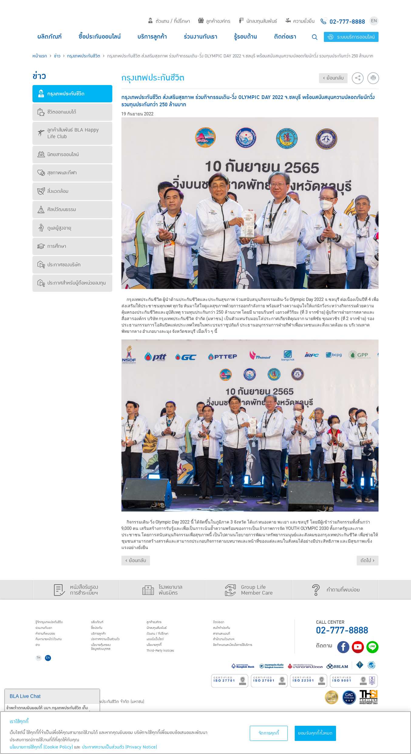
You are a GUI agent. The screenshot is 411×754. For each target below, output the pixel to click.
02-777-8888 (342, 630)
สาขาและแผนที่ (228, 638)
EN (374, 20)
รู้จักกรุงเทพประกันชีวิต (57, 623)
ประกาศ (114, 646)
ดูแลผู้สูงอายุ (54, 228)
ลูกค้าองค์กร (214, 21)
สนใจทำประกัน (228, 630)
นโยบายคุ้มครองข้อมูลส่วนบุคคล (108, 657)
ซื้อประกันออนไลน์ (100, 37)
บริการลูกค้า (152, 37)
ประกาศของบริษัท (58, 265)
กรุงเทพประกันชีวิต (83, 56)
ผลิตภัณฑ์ (49, 37)
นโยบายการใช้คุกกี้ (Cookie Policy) (41, 747)
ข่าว (57, 56)
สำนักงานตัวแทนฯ (231, 646)
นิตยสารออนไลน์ (58, 155)
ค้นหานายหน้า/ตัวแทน (57, 646)
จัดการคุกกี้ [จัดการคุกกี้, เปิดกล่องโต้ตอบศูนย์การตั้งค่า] (269, 733)
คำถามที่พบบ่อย (52, 638)
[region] (205, 732)
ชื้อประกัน (101, 630)
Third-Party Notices (168, 661)
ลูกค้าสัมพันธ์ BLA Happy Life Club (68, 133)
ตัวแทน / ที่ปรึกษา (169, 21)
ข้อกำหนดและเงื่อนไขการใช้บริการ (245, 654)
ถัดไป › (368, 561)
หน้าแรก (39, 56)
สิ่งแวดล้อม (52, 191)
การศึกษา (51, 246)
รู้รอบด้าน (245, 37)
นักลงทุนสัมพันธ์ (258, 21)
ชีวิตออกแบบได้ (56, 112)
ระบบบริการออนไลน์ (351, 37)
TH (42, 671)
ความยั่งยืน (299, 21)
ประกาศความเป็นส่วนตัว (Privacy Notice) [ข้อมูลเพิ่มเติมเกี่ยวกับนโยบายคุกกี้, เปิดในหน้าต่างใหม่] (119, 747)
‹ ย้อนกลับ (333, 78)
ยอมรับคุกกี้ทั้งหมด (315, 733)
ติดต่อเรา (285, 37)
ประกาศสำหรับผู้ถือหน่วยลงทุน (71, 283)
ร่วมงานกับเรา (200, 37)
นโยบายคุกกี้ (159, 654)
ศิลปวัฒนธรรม (56, 209)
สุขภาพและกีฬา (57, 173)
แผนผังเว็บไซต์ (161, 646)
